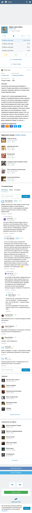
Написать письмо (16, 492)
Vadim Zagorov (12, 295)
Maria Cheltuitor (9, 337)
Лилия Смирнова (9, 326)
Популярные (4, 189)
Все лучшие (15, 460)
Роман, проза (5, 70)
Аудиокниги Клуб (16, 498)
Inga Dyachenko (9, 315)
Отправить (26, 196)
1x (28, 36)
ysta (6, 358)
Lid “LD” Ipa (10, 218)
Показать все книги (15, 414)
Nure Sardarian (11, 201)
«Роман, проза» (20, 135)
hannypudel (8, 347)
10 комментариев (16, 59)
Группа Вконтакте (16, 468)
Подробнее (4, 510)
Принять (27, 508)
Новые (11, 189)
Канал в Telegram (16, 473)
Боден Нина (12, 28)
